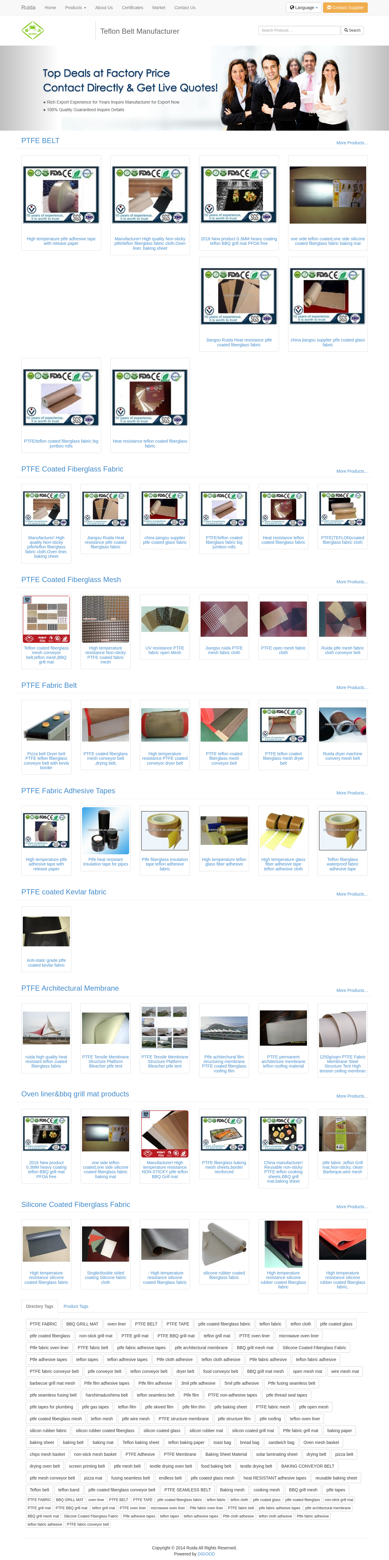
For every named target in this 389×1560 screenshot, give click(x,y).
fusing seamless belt (130, 1478)
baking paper (339, 1430)
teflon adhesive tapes (127, 1359)
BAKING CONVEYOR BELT (308, 1466)
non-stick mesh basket (95, 1454)
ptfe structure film (234, 1418)
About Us (104, 7)
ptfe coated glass (336, 1324)
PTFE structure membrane (184, 1418)
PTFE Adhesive (140, 1454)
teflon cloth (301, 1324)
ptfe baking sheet (231, 1406)
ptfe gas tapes (95, 1406)
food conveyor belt (220, 1371)
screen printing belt (87, 1466)
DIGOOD (206, 1553)
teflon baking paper (186, 1442)
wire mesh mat (345, 1371)
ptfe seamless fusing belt (53, 1395)
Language (304, 7)
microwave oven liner (299, 1335)
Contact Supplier (345, 7)
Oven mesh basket (321, 1442)
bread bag (249, 1442)
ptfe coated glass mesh (213, 1478)
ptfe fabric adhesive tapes (141, 1347)
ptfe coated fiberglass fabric (224, 1324)
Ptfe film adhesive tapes (106, 1383)
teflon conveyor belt (148, 1371)
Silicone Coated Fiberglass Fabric (75, 1204)
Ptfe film (191, 1395)
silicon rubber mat (206, 1430)
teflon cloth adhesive (221, 1359)
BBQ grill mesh (303, 1489)
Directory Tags (39, 1306)
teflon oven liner (305, 1418)
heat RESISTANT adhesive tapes (275, 1478)
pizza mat (93, 1478)
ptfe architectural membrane (201, 1347)
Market (158, 7)
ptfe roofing (270, 1418)
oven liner (117, 1324)
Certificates (132, 7)
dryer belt (185, 1371)
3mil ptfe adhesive (198, 1383)
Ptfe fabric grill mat (300, 1430)
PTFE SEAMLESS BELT (187, 1489)
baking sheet (42, 1442)
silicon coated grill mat (253, 1430)
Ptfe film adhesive (155, 1383)
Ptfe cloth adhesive (174, 1359)
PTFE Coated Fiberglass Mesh (71, 579)
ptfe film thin (193, 1406)
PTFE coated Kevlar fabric (63, 892)
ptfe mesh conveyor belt (52, 1478)
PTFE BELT (40, 140)
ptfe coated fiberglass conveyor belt (121, 1489)
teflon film (127, 1406)
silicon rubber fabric (48, 1430)
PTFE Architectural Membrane (70, 988)
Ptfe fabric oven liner (49, 1347)
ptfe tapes (335, 1489)
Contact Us (184, 7)
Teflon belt (39, 1489)
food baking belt (216, 1466)
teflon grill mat (217, 1335)
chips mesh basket (47, 1454)
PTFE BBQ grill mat (175, 1335)
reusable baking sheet (336, 1478)
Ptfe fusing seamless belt (291, 1383)
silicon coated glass (161, 1430)
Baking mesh (232, 1489)
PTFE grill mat (135, 1335)
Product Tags (76, 1306)
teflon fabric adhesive (316, 1359)
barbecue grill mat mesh (52, 1383)
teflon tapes (87, 1359)
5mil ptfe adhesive (242, 1383)
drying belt (316, 1454)
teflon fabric (270, 1324)
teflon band (68, 1489)
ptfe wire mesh (136, 1418)
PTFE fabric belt (93, 1347)
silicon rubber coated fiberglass (105, 1430)
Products (75, 7)
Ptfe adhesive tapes (48, 1359)
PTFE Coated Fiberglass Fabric (72, 469)
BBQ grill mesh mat (255, 1347)
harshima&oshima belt (107, 1395)
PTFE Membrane (180, 1454)
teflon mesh (102, 1418)
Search (352, 30)
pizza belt (344, 1454)
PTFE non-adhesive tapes (232, 1395)
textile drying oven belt (171, 1466)
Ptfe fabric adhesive (268, 1359)
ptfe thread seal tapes (286, 1395)
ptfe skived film (159, 1406)
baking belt (73, 1442)
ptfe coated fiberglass (50, 1335)
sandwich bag (281, 1442)
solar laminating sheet (277, 1454)
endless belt (170, 1478)
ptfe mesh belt (127, 1466)
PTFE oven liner (254, 1335)
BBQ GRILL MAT (82, 1324)
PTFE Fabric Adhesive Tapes (68, 791)
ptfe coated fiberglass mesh (56, 1418)
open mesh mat (307, 1371)
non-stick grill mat (95, 1335)
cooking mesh (267, 1489)
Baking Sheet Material (226, 1454)
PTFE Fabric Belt (49, 685)
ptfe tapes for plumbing (51, 1406)
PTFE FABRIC (43, 1324)
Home (50, 7)
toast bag (222, 1442)
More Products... (352, 142)
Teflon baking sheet (140, 1442)
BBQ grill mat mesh (265, 1371)
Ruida (28, 8)
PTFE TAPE (178, 1324)
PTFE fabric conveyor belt (54, 1371)
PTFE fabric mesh (273, 1406)
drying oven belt (45, 1466)
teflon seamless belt (155, 1395)
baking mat (103, 1442)
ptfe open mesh (314, 1406)
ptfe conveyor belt (105, 1371)
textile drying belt (256, 1466)
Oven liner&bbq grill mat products (75, 1094)
